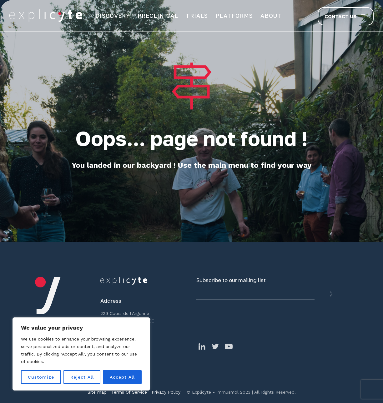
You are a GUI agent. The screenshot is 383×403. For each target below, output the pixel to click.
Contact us (340, 16)
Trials (197, 15)
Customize (41, 377)
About (271, 15)
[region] (81, 354)
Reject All (82, 377)
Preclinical (158, 15)
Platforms (234, 15)
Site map (97, 392)
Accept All (122, 377)
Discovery (112, 15)
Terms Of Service (129, 392)
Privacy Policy (166, 392)
